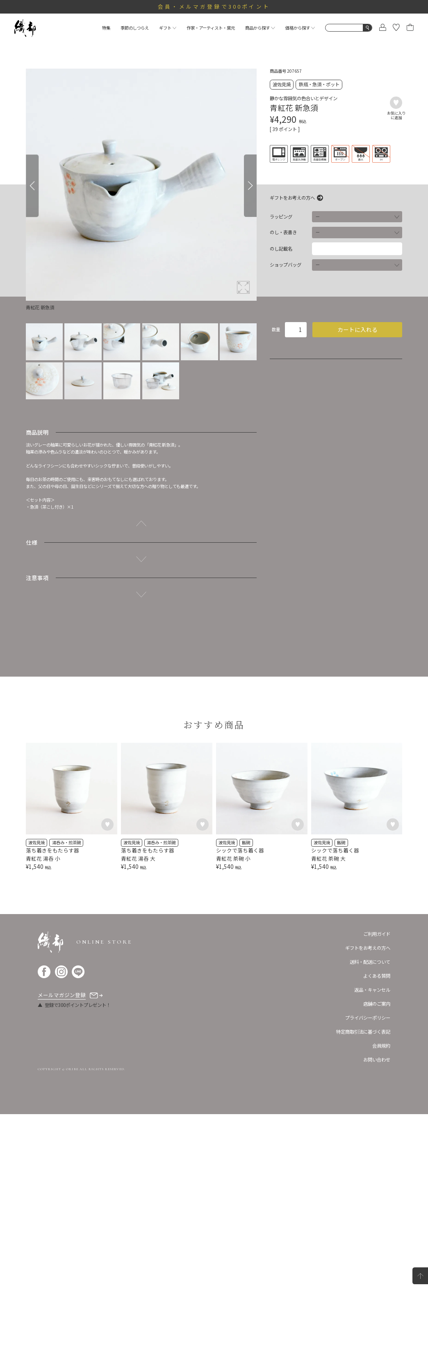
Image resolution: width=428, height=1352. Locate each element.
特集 (106, 28)
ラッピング (281, 216)
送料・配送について (370, 1199)
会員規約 (381, 1284)
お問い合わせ (376, 1297)
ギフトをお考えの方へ (292, 198)
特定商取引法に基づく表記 (363, 1270)
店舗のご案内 (376, 1241)
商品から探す (260, 28)
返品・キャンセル (372, 1227)
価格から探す (300, 28)
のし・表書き (283, 232)
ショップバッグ (285, 264)
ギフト (168, 28)
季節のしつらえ (135, 28)
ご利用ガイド (376, 1171)
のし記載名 (281, 248)
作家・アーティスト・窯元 (211, 28)
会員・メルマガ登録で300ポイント (214, 6)
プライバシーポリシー (367, 1255)
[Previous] (32, 185)
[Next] (250, 185)
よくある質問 (376, 1213)
